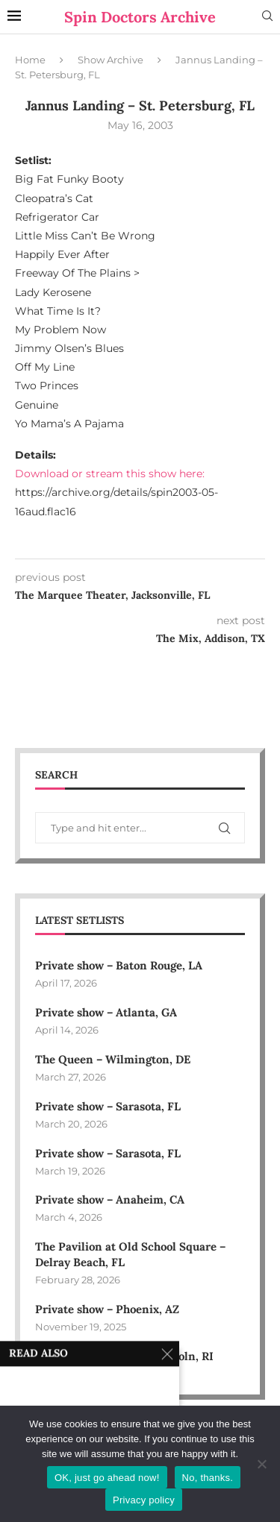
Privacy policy (144, 1500)
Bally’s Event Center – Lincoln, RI (124, 1356)
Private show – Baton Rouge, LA (118, 965)
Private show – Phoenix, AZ (107, 1309)
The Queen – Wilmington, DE (112, 1059)
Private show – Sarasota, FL (108, 1106)
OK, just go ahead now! (107, 1477)
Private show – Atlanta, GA (106, 1012)
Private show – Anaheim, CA (109, 1199)
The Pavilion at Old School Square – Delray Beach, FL (130, 1254)
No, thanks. (208, 1477)
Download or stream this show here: (110, 473)
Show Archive (110, 60)
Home (30, 60)
